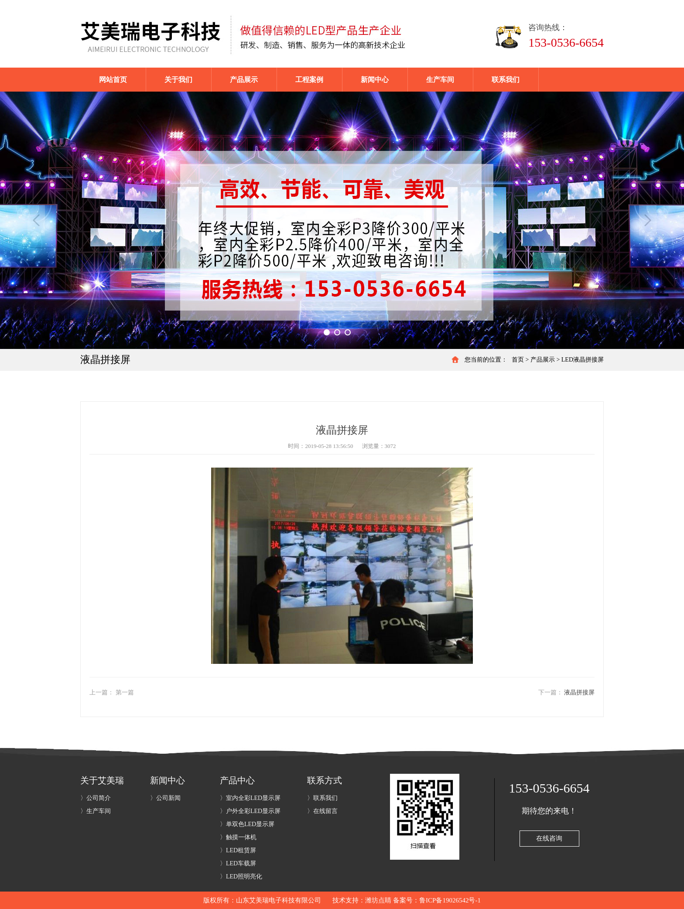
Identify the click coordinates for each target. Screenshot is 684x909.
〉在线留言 (322, 811)
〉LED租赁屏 (238, 850)
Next (648, 220)
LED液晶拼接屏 (582, 359)
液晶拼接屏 (579, 692)
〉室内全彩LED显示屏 (250, 798)
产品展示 (542, 359)
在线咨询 (549, 838)
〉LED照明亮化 (241, 876)
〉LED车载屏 (238, 863)
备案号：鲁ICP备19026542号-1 (437, 900)
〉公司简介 (95, 798)
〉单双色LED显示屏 (247, 824)
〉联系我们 (322, 798)
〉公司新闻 (165, 798)
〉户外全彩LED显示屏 (250, 811)
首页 (518, 359)
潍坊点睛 (378, 900)
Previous (36, 220)
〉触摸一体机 (238, 837)
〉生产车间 (95, 811)
